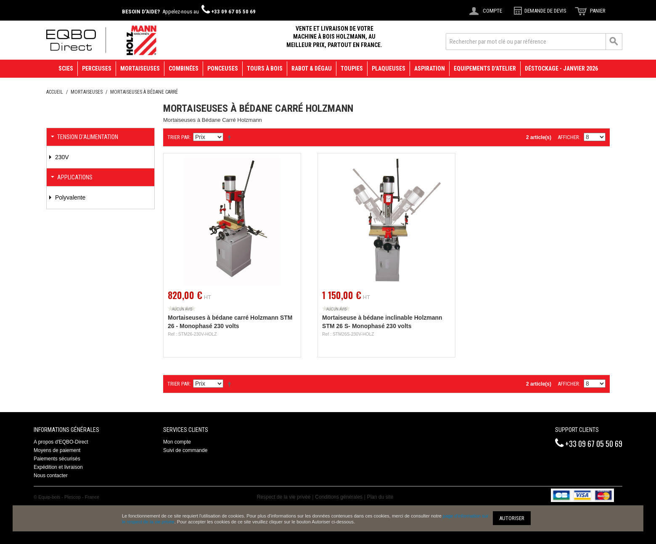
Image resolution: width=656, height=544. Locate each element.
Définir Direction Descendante (231, 137)
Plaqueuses (388, 68)
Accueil (54, 92)
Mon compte (177, 442)
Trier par (178, 137)
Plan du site (380, 497)
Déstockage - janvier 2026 (561, 68)
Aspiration (429, 68)
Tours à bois (265, 68)
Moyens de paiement (57, 450)
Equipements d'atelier (485, 68)
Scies (65, 68)
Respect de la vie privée (284, 497)
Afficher (568, 137)
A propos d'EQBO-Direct (61, 442)
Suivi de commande (185, 450)
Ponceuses (222, 68)
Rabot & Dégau (311, 68)
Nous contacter (51, 475)
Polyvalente (69, 197)
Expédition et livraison (58, 467)
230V (61, 157)
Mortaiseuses (140, 68)
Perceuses (96, 68)
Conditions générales (338, 497)
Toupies (352, 68)
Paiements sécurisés (57, 459)
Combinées (183, 68)
